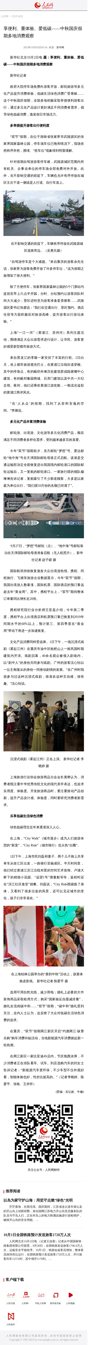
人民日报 (11, 1297)
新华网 (60, 47)
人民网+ (25, 1297)
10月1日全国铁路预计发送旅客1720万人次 (37, 1235)
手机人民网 (40, 1297)
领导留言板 (55, 1297)
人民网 (4, 16)
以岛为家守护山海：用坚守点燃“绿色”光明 (38, 1200)
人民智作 (11, 1318)
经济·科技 (17, 16)
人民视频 (70, 1297)
